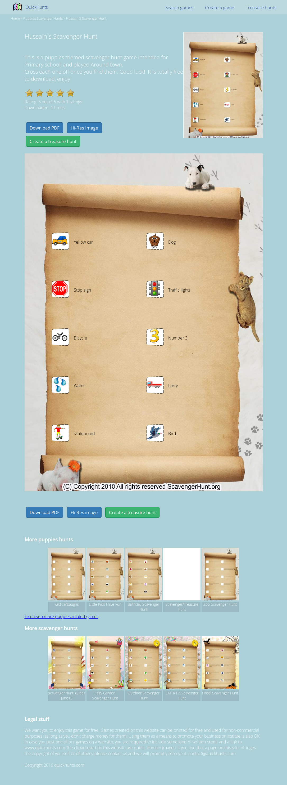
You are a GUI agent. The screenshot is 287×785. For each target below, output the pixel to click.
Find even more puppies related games (61, 616)
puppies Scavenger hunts (43, 18)
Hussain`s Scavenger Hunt (86, 18)
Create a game (219, 8)
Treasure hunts (261, 8)
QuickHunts (37, 7)
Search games (179, 8)
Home (15, 18)
